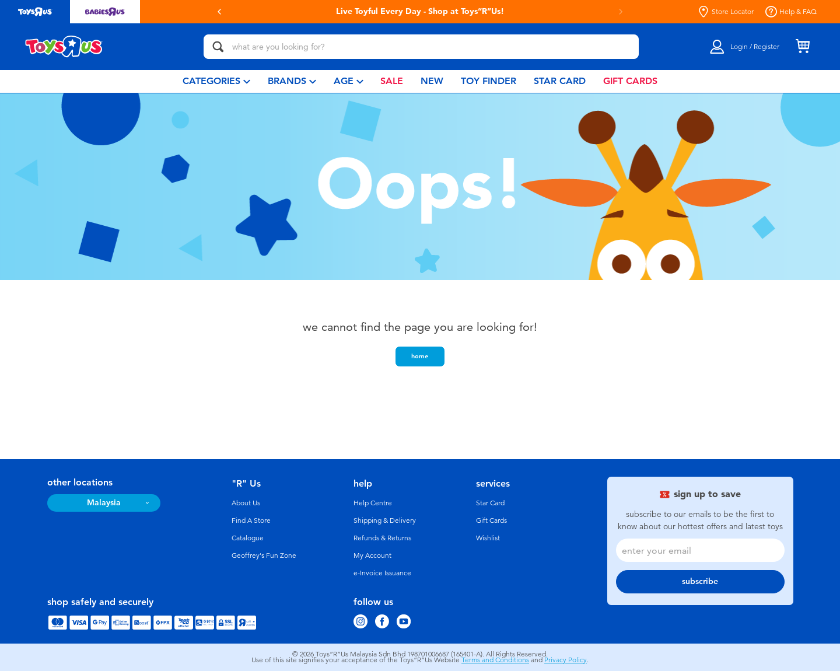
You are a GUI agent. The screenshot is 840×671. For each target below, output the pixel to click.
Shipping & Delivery (385, 520)
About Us (246, 503)
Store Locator (726, 12)
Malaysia (104, 503)
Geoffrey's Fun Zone (264, 555)
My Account (372, 555)
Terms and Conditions (495, 660)
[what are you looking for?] (421, 46)
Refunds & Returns (382, 538)
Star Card (490, 503)
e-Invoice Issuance (382, 573)
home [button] (419, 356)
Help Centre (373, 503)
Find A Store (251, 520)
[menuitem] (216, 81)
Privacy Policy (565, 660)
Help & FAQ (791, 12)
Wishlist (488, 538)
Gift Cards (491, 520)
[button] (219, 11)
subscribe (700, 581)
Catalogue (248, 538)
